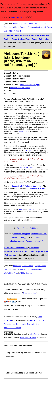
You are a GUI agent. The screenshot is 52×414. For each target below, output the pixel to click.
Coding (7, 39)
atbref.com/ (34, 334)
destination (32, 209)
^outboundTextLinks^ (37, 188)
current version (17, 17)
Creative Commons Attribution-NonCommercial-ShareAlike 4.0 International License (24, 324)
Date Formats (20, 27)
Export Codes (40, 24)
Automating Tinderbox (39, 35)
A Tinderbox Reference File (16, 35)
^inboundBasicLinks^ (33, 186)
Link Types (28, 150)
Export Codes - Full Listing (37, 39)
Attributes (17, 24)
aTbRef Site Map (11, 273)
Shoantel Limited (29, 293)
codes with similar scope (20, 88)
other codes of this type (29, 85)
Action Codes (27, 24)
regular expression (27, 167)
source (21, 209)
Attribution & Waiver (28, 338)
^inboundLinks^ (17, 186)
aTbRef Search (15, 31)
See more (23, 131)
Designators (9, 27)
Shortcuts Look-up (35, 27)
